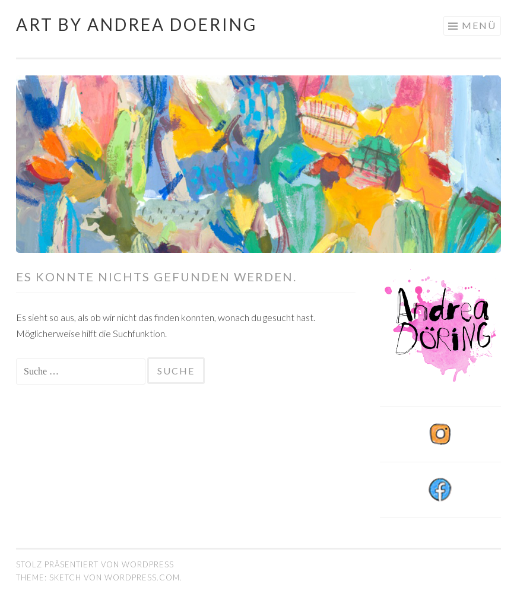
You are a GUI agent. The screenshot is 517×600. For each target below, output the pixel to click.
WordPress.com (142, 577)
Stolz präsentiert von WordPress (95, 564)
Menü (479, 25)
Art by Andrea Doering (136, 24)
